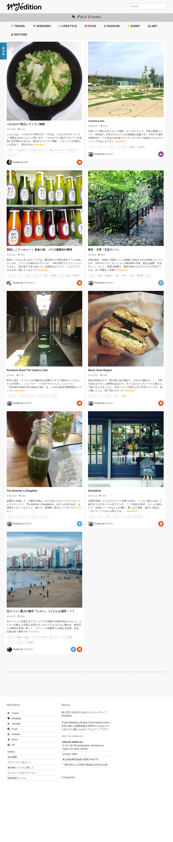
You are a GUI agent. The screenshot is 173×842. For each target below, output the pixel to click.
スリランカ (42, 396)
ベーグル (106, 396)
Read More (39, 144)
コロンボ (53, 396)
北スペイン (53, 637)
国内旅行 (108, 276)
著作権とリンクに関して (20, 767)
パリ (20, 276)
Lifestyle (68, 26)
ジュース (44, 517)
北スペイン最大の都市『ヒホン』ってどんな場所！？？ (41, 611)
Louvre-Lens (96, 121)
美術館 (131, 147)
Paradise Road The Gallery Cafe (27, 370)
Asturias (30, 642)
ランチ (31, 396)
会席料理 (139, 276)
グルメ (10, 150)
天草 (131, 276)
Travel (18, 26)
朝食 (124, 396)
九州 (148, 276)
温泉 (117, 276)
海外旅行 (141, 147)
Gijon (27, 637)
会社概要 (12, 757)
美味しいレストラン (57, 150)
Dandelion (94, 490)
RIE (26, 162)
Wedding (42, 26)
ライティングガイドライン (21, 772)
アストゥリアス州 (39, 637)
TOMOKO (29, 282)
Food (90, 26)
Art (153, 26)
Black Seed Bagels (100, 370)
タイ (100, 517)
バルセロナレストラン (37, 150)
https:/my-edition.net (72, 736)
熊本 (124, 276)
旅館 (100, 276)
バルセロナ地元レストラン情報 (26, 124)
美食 (68, 276)
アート (92, 147)
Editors (19, 34)
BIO (46, 276)
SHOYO (28, 649)
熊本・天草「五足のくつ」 (104, 249)
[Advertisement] (86, 685)
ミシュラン (121, 147)
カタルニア (72, 150)
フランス (101, 147)
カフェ (92, 517)
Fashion (111, 26)
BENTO (76, 276)
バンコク (127, 517)
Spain (19, 637)
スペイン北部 (67, 637)
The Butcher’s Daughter (22, 490)
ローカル (138, 517)
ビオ (61, 276)
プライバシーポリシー (19, 762)
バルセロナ (21, 150)
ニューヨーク (95, 396)
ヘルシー (37, 276)
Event (133, 26)
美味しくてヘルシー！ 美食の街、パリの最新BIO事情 (39, 249)
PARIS (53, 276)
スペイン (11, 642)
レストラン (12, 155)
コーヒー (117, 517)
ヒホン (21, 642)
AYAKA (109, 154)
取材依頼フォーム (17, 778)
